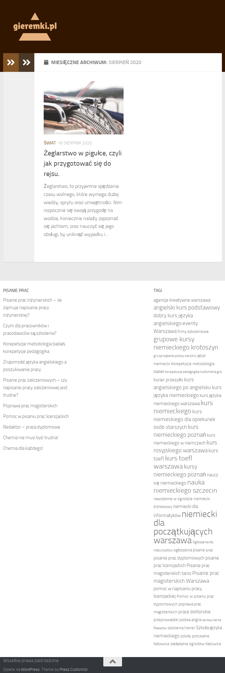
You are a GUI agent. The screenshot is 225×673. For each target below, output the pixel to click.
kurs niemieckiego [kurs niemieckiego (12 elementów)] (183, 407)
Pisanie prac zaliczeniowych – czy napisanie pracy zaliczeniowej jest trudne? (35, 387)
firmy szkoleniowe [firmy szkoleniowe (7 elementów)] (193, 331)
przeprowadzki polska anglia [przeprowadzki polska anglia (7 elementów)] (177, 619)
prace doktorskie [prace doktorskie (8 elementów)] (195, 612)
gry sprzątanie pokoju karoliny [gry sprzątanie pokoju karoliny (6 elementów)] (175, 356)
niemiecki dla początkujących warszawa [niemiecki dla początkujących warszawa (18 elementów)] (185, 527)
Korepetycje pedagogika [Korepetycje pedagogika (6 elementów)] (182, 372)
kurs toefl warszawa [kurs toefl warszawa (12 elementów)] (173, 462)
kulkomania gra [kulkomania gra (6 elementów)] (211, 372)
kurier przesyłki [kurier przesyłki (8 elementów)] (168, 380)
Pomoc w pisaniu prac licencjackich (36, 416)
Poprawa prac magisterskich (30, 406)
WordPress (30, 669)
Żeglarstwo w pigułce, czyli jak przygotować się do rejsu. (83, 163)
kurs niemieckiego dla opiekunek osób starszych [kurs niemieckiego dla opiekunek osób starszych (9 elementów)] (184, 419)
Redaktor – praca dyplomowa (31, 427)
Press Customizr (74, 669)
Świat (50, 143)
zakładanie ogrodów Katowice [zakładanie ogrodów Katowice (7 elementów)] (195, 643)
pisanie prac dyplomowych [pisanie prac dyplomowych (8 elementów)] (179, 558)
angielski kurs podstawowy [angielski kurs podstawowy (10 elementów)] (187, 307)
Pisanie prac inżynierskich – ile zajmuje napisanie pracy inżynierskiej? (32, 307)
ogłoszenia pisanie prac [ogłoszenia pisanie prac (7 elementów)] (193, 550)
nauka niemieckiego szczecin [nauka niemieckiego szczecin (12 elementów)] (185, 486)
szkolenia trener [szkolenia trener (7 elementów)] (181, 627)
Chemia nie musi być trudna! (30, 437)
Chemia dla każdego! (23, 448)
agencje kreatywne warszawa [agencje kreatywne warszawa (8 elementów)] (182, 300)
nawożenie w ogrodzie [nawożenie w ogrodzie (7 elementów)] (173, 498)
